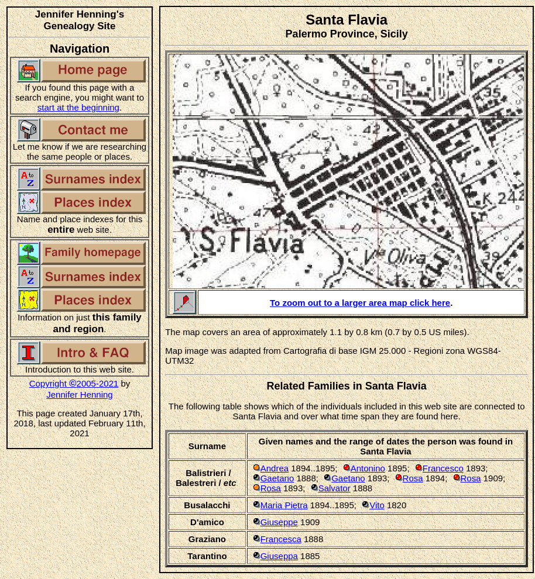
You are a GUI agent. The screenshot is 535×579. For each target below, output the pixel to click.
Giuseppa (279, 556)
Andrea (274, 468)
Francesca (280, 539)
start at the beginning (78, 107)
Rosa (413, 478)
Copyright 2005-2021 (74, 383)
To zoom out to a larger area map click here (360, 303)
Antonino (368, 468)
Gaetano (277, 478)
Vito (377, 505)
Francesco (443, 468)
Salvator (334, 488)
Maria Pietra (284, 505)
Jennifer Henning (79, 394)
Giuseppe (279, 522)
